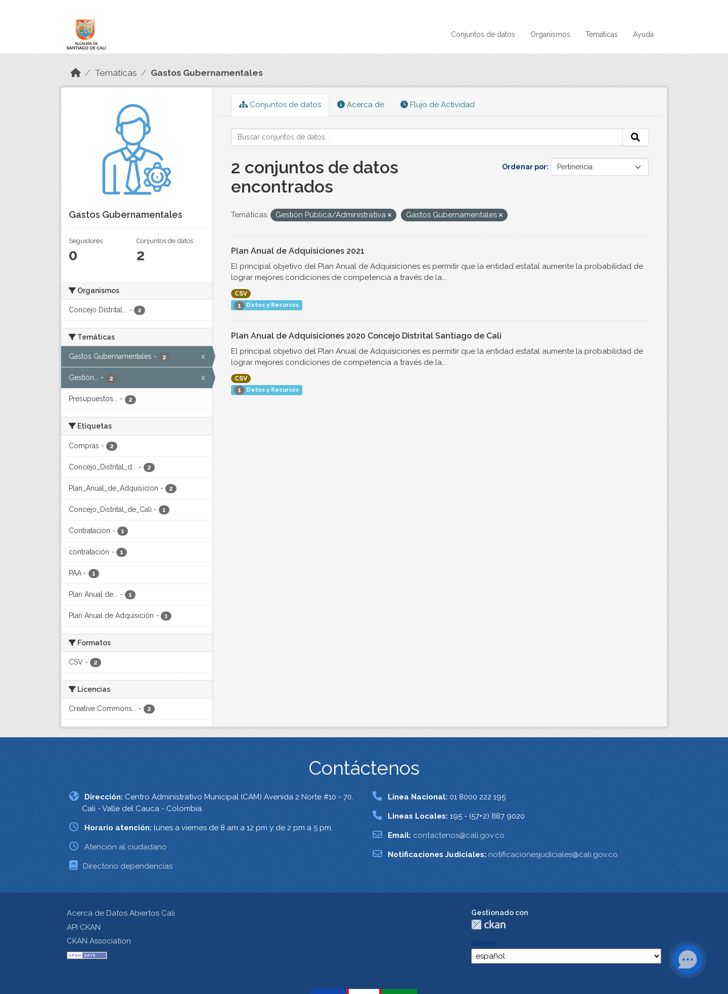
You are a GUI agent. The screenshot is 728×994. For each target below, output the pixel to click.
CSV (241, 293)
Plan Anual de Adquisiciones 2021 (298, 251)
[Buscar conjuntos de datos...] (427, 137)
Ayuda (643, 34)
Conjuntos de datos (483, 34)
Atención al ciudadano (125, 846)
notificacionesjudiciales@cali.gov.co (553, 854)
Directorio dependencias (127, 866)
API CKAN (84, 927)
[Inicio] (76, 73)
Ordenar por (524, 167)
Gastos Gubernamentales (207, 73)
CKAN (488, 924)
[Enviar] (635, 137)
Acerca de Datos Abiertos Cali (121, 913)
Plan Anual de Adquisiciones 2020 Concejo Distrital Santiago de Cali (366, 336)
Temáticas (601, 34)
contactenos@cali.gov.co (459, 835)
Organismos (550, 34)
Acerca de (360, 104)
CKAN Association (99, 940)
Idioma (483, 943)
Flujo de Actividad (437, 104)
